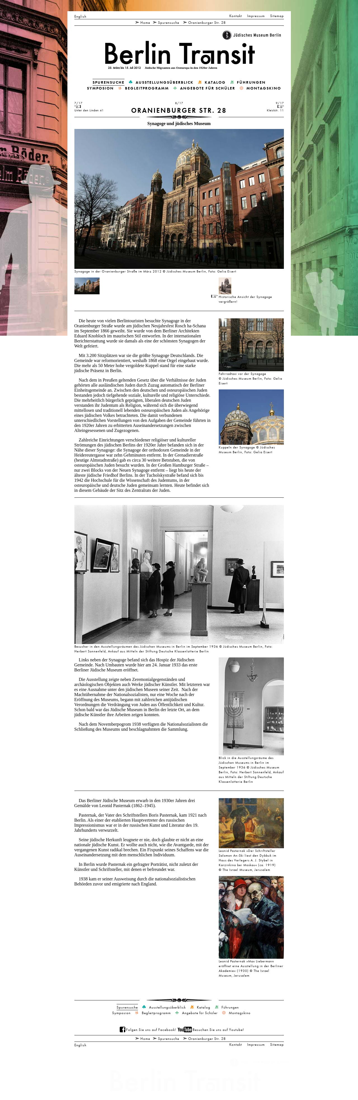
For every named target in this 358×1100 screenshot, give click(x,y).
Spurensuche (168, 22)
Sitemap (277, 15)
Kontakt (235, 15)
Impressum (256, 15)
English (80, 16)
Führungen (251, 82)
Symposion (100, 88)
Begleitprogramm (147, 88)
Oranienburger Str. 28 (207, 22)
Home (145, 22)
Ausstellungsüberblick (165, 82)
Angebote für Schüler (207, 88)
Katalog (215, 82)
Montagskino (263, 88)
